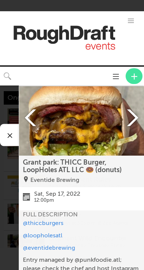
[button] (130, 21)
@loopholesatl (42, 235)
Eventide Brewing (54, 180)
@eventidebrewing (49, 247)
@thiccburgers (43, 223)
